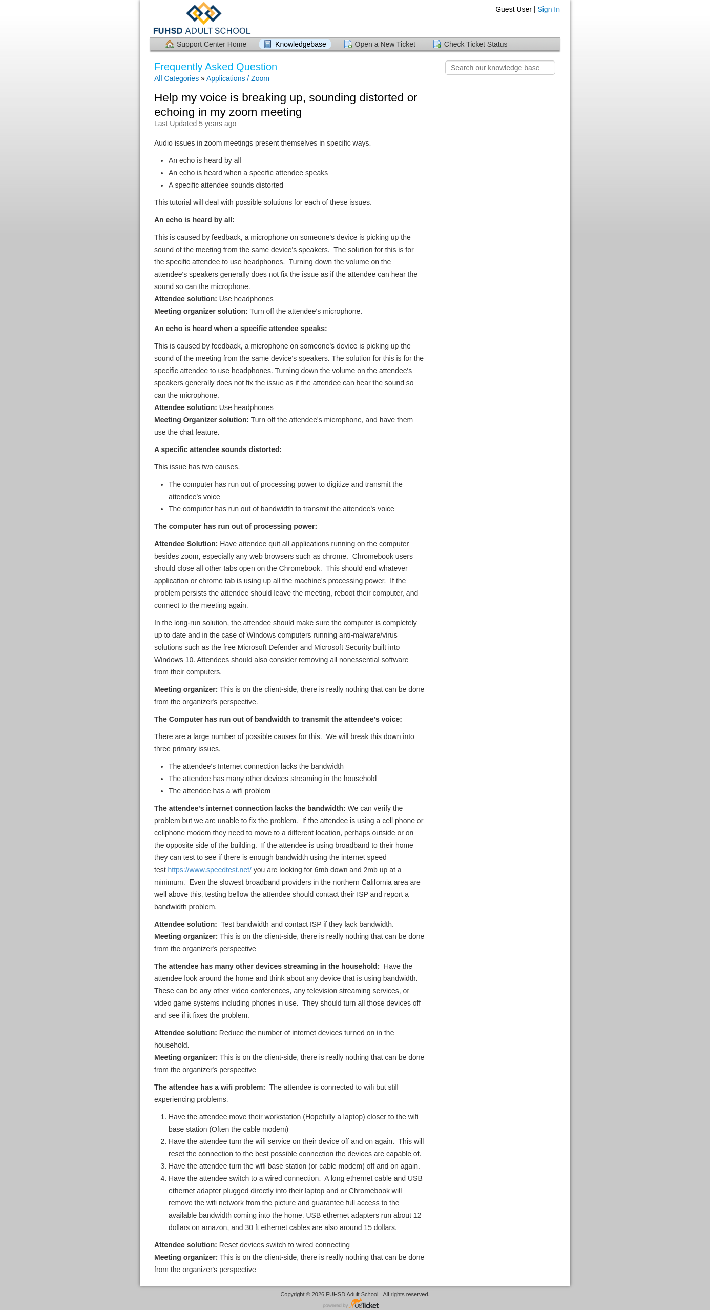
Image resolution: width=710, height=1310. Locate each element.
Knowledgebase (300, 44)
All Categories (176, 78)
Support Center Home (211, 44)
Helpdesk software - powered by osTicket (355, 1304)
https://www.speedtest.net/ (209, 870)
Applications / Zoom (237, 78)
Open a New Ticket (385, 44)
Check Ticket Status (476, 44)
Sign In (548, 9)
